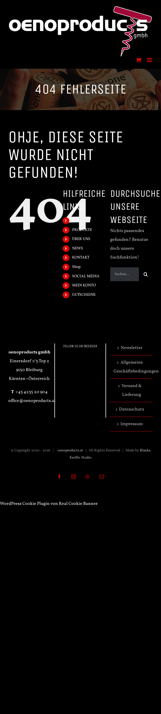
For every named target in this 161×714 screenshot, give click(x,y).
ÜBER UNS (81, 239)
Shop (76, 267)
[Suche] (146, 274)
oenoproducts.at (70, 450)
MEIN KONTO (84, 285)
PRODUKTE (82, 230)
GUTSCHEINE (84, 294)
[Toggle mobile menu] (150, 60)
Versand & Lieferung (132, 390)
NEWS (77, 248)
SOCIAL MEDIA (85, 276)
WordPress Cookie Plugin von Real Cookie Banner (49, 504)
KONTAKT (80, 257)
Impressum (131, 424)
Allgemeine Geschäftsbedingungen (132, 366)
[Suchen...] (124, 274)
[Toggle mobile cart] (138, 60)
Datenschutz (131, 409)
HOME (78, 220)
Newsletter (131, 348)
